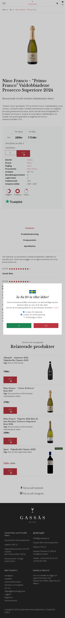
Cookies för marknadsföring (34, 314)
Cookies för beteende (33, 312)
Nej (46, 325)
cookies (56, 307)
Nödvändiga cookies (34, 317)
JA (19, 325)
